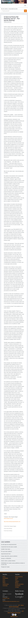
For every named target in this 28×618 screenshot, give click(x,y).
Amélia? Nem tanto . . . (6, 549)
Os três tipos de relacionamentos (8, 544)
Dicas (4, 581)
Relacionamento (19, 576)
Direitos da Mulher (19, 584)
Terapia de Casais (5, 566)
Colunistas (5, 585)
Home (4, 576)
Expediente (17, 585)
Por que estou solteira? (6, 551)
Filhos (4, 582)
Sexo (16, 579)
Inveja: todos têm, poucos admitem (9, 556)
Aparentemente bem (6, 553)
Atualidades (5, 578)
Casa (4, 579)
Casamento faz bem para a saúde (9, 546)
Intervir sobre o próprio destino (8, 560)
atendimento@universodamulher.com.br (11, 601)
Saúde (16, 578)
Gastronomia (6, 584)
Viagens (17, 581)
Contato (17, 587)
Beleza (16, 582)
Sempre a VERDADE (6, 558)
